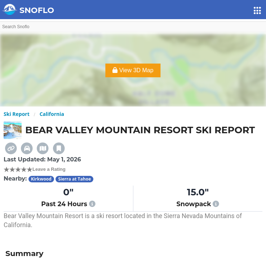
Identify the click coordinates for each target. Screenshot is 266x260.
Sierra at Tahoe (74, 179)
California (52, 113)
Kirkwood (41, 179)
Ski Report (17, 113)
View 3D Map (132, 70)
